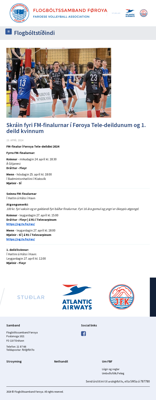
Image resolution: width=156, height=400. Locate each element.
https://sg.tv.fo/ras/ (20, 224)
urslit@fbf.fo (115, 381)
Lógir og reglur (111, 369)
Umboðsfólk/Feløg (113, 373)
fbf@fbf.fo (28, 350)
